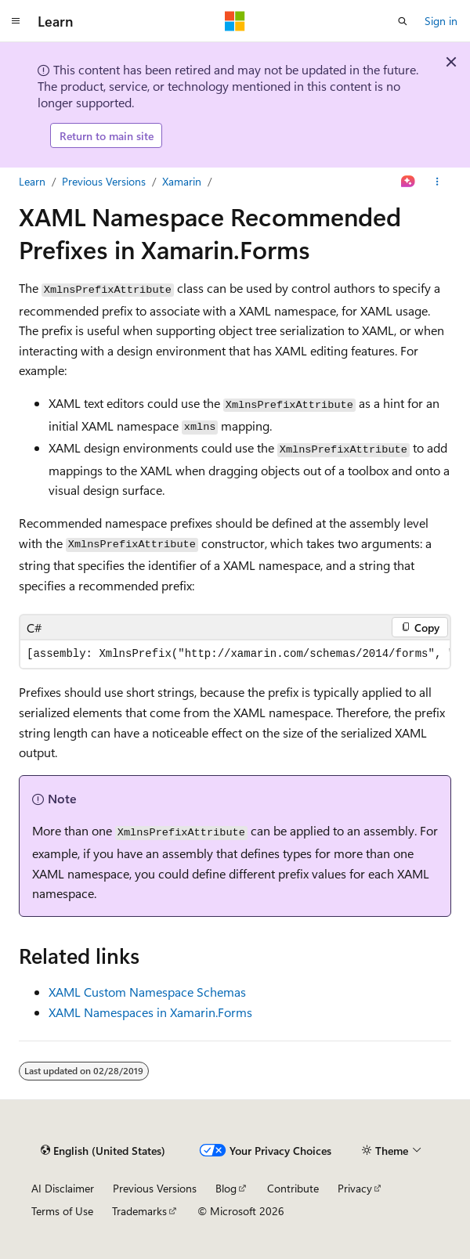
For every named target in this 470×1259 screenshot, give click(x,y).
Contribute (293, 1188)
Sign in (441, 20)
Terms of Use (62, 1210)
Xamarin (181, 181)
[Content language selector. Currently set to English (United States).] (103, 1150)
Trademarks (139, 1210)
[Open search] (402, 21)
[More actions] (437, 181)
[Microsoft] (235, 21)
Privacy (355, 1188)
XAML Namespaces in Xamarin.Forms (150, 1012)
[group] (235, 654)
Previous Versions (104, 181)
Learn (32, 181)
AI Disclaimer (62, 1188)
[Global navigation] (15, 21)
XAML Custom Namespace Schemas (147, 991)
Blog (226, 1188)
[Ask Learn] (408, 181)
